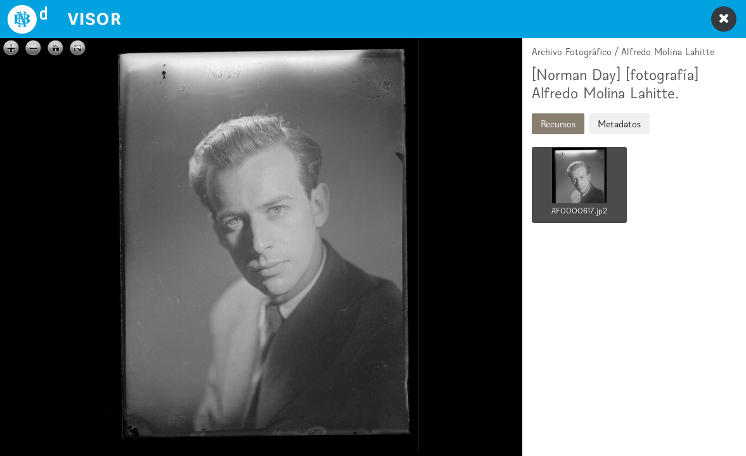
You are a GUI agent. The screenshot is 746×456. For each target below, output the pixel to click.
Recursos (558, 124)
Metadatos (619, 124)
